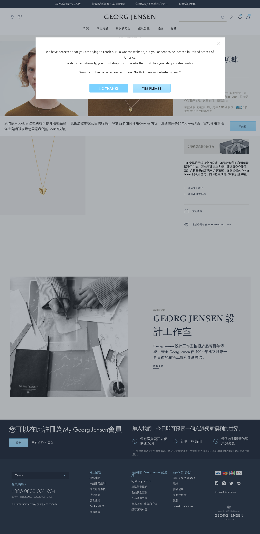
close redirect (218, 43)
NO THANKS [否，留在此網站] (109, 88)
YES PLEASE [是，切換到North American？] (151, 88)
